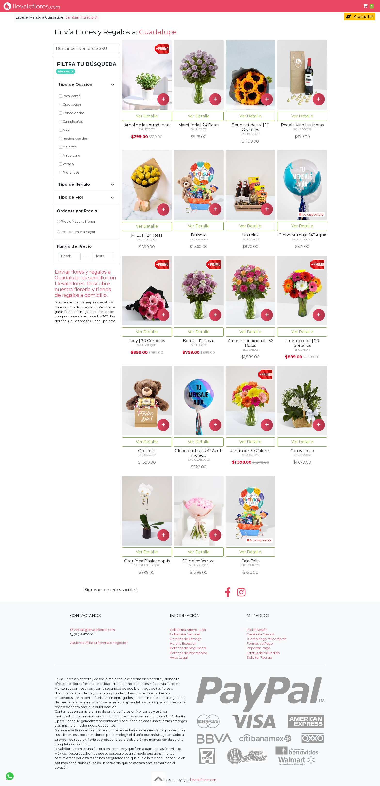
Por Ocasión (155, 6)
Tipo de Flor (122, 6)
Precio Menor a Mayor (76, 232)
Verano (66, 164)
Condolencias (215, 6)
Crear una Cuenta (260, 634)
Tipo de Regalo (74, 184)
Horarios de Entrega (185, 639)
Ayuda (310, 6)
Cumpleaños (251, 6)
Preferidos (69, 172)
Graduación (70, 104)
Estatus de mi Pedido (263, 653)
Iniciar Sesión (257, 630)
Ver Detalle (147, 116)
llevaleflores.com (203, 780)
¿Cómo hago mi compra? (266, 639)
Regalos (185, 6)
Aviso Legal (179, 657)
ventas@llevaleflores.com (92, 630)
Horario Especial (182, 643)
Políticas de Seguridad (188, 648)
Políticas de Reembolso (188, 653)
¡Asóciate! (359, 16)
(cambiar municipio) (80, 17)
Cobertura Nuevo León (188, 630)
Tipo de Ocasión (75, 84)
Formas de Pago (260, 643)
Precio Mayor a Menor (76, 221)
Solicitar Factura (259, 657)
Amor (65, 130)
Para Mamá (69, 96)
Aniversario (69, 155)
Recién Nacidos (73, 138)
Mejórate (68, 147)
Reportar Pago (258, 648)
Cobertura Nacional (185, 634)
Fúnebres (284, 6)
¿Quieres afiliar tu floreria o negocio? (99, 643)
